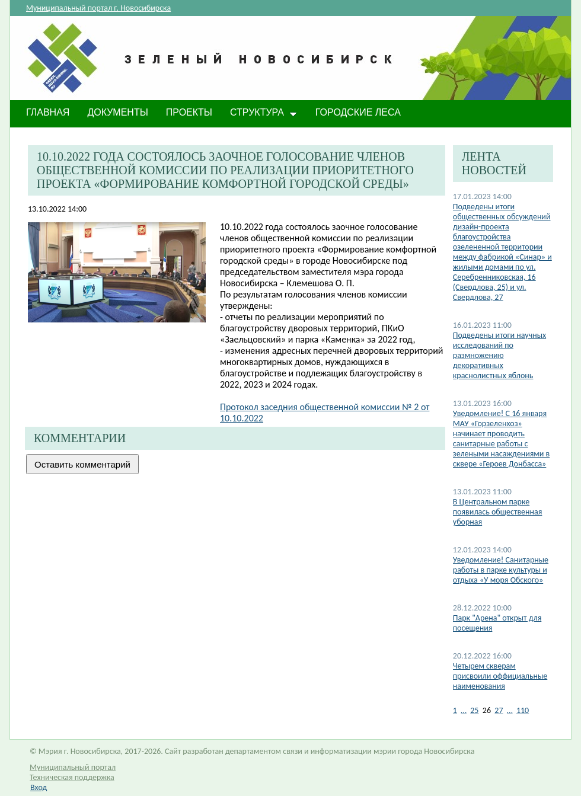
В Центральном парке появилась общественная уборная (497, 512)
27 (498, 710)
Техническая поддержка (72, 777)
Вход (38, 787)
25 (474, 710)
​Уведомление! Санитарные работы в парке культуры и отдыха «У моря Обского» (500, 570)
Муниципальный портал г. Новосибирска (98, 8)
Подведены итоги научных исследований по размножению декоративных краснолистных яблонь (499, 355)
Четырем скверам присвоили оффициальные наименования (500, 676)
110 (522, 710)
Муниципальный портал (73, 767)
